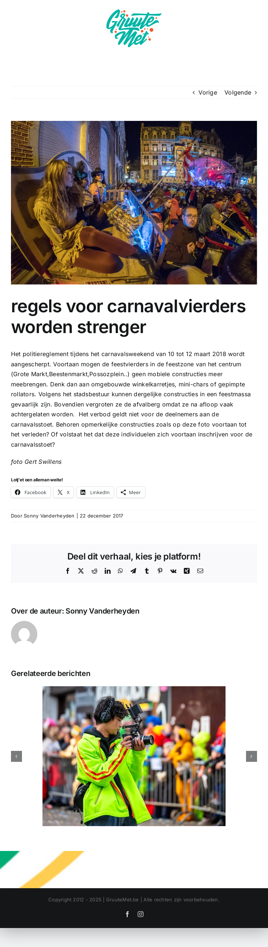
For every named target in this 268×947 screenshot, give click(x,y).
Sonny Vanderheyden (49, 516)
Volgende (237, 92)
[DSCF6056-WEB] (134, 203)
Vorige (207, 92)
